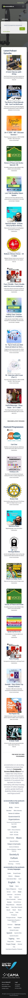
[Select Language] (21, 2)
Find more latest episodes (15, 421)
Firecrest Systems (14, 995)
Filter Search (6, 31)
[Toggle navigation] (23, 6)
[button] (22, 28)
